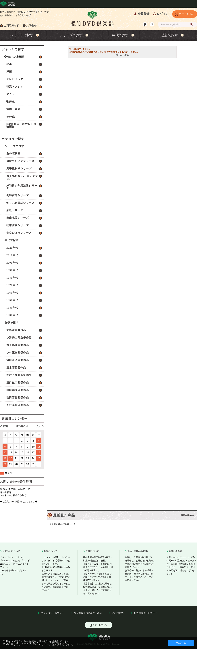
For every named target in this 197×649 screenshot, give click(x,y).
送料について (92, 551)
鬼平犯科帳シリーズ (19, 168)
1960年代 (12, 292)
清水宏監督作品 (16, 367)
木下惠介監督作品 (17, 345)
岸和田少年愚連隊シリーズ (21, 187)
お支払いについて (11, 551)
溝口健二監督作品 (17, 382)
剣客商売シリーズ (17, 195)
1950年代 (12, 300)
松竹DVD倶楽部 (14, 56)
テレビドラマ (14, 79)
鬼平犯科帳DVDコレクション (22, 177)
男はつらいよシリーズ (20, 161)
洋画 (9, 71)
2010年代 (12, 255)
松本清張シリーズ (17, 225)
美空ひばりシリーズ (19, 232)
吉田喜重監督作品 (17, 397)
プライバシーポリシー (52, 613)
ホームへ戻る (122, 55)
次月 (38, 426)
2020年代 (12, 247)
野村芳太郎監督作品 (19, 375)
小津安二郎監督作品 (19, 337)
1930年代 (12, 315)
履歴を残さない (188, 515)
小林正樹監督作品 (17, 352)
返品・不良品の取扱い (138, 551)
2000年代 (12, 262)
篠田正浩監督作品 (17, 360)
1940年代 (12, 307)
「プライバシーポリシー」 (36, 644)
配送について (50, 551)
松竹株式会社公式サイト (146, 613)
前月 (5, 426)
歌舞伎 (10, 101)
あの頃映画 (13, 153)
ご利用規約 (118, 613)
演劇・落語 (13, 109)
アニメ (10, 94)
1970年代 (12, 285)
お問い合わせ (175, 551)
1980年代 (12, 277)
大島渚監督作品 (16, 330)
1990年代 (12, 270)
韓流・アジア (14, 86)
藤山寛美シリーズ (17, 217)
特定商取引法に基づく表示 (88, 613)
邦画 (9, 64)
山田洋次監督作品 (17, 390)
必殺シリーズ (14, 210)
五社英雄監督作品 (17, 405)
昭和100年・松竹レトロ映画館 (21, 125)
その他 (10, 116)
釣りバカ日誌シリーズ (20, 202)
